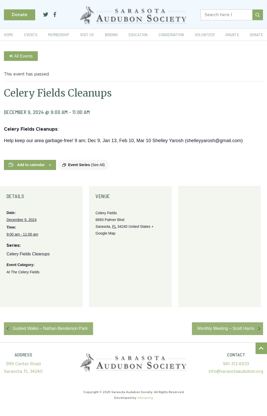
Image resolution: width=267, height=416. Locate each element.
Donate (19, 15)
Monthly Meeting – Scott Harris (226, 328)
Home (8, 34)
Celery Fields (106, 213)
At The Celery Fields (23, 272)
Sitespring (145, 397)
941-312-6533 (236, 364)
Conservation (171, 34)
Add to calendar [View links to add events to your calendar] (31, 165)
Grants (232, 34)
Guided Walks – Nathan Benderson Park (49, 328)
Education (138, 34)
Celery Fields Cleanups (28, 254)
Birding (111, 34)
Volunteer (205, 34)
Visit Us (87, 34)
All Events (21, 56)
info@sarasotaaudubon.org (236, 371)
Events (30, 34)
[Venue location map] (219, 246)
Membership (58, 34)
